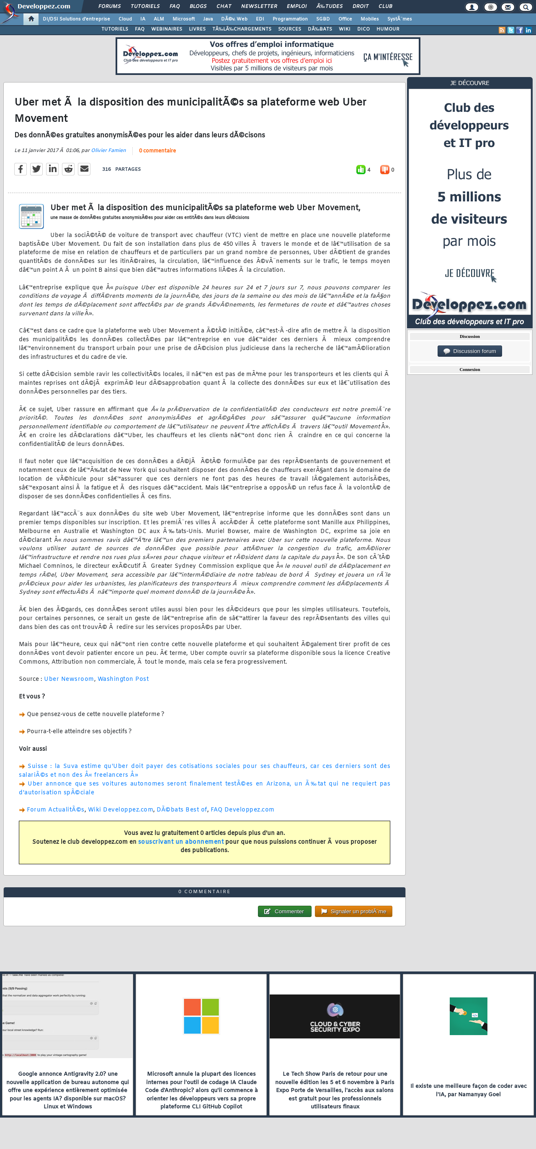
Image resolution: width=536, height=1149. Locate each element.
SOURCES (289, 29)
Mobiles (370, 19)
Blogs (198, 6)
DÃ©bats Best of (182, 810)
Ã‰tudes (329, 6)
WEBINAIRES (166, 29)
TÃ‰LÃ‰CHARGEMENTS (241, 29)
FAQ (174, 6)
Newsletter (259, 6)
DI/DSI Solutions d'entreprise (76, 19)
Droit (360, 6)
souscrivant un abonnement (181, 842)
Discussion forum (469, 351)
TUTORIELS (114, 29)
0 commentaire (157, 151)
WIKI (344, 29)
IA (142, 19)
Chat (224, 6)
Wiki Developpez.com (121, 810)
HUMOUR (387, 29)
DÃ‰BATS (320, 29)
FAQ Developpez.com (243, 810)
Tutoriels (145, 6)
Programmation (290, 19)
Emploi (296, 6)
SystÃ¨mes (399, 19)
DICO (363, 29)
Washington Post (123, 679)
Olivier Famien (108, 150)
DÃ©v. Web (234, 19)
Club (385, 6)
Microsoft (184, 19)
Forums (109, 6)
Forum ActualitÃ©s (56, 810)
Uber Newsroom (69, 679)
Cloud (125, 19)
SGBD (323, 19)
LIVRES (197, 29)
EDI (260, 19)
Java (208, 19)
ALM (159, 19)
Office (345, 19)
